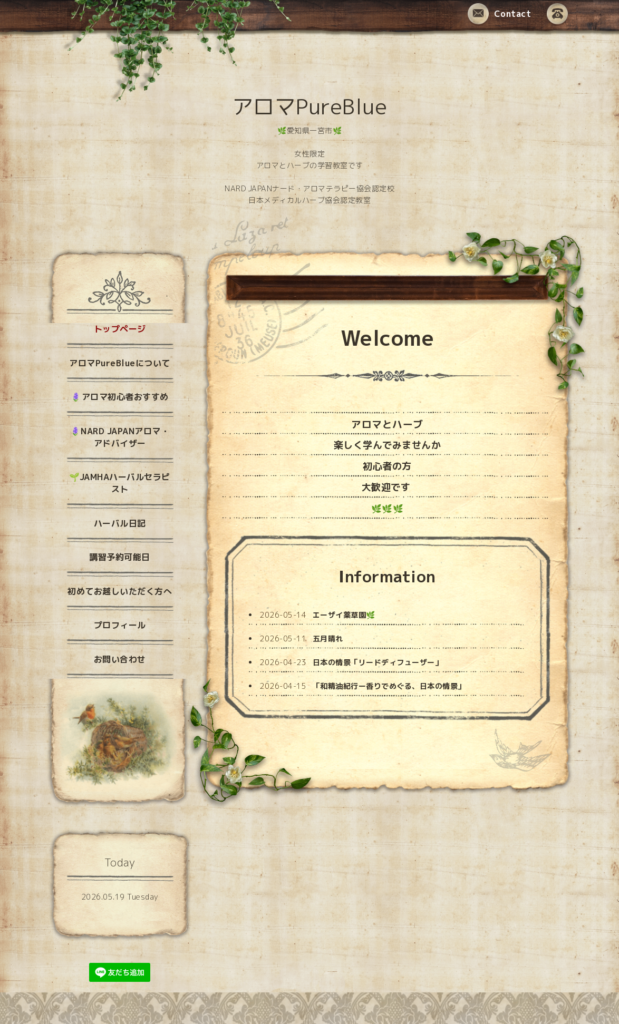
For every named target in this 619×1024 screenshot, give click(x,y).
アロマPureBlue (310, 106)
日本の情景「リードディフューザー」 (378, 662)
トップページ (120, 329)
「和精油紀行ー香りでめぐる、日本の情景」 (389, 686)
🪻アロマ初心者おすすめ (120, 397)
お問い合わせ (120, 659)
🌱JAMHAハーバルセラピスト (119, 483)
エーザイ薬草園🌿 (344, 615)
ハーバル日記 (120, 523)
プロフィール (120, 625)
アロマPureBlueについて (119, 363)
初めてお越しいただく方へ (119, 591)
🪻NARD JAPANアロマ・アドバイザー (120, 437)
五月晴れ (328, 638)
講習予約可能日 (119, 557)
